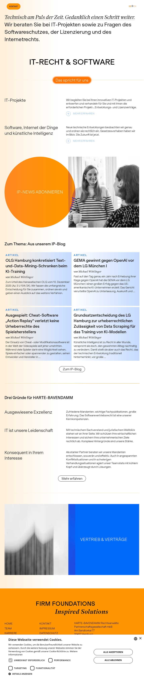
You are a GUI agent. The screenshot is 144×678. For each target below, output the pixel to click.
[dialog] (72, 656)
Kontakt (13, 6)
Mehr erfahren (72, 478)
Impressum (47, 628)
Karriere (11, 633)
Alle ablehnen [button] (113, 660)
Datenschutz (48, 633)
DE (130, 6)
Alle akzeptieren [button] (113, 652)
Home (9, 623)
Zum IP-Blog (72, 369)
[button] (49, 673)
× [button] (140, 638)
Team (8, 628)
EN (135, 6)
